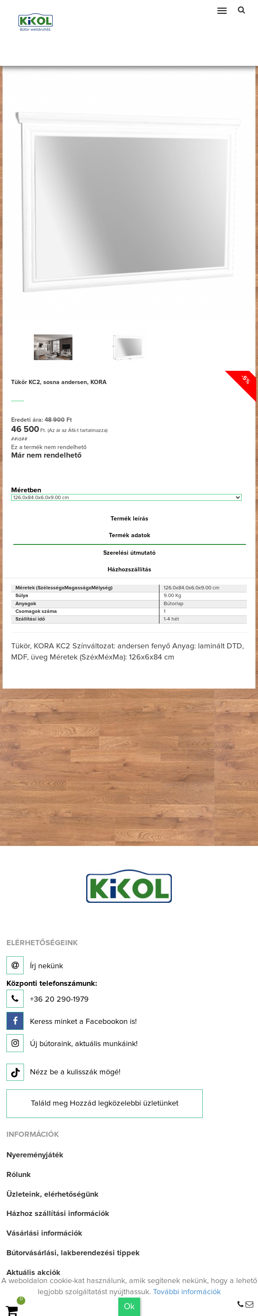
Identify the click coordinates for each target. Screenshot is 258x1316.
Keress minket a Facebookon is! (71, 1021)
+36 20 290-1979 (51, 994)
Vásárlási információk (44, 1233)
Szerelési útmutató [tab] (129, 553)
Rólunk (18, 1175)
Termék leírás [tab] (129, 519)
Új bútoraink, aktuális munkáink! (72, 1043)
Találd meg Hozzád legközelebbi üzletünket (104, 1103)
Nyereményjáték (34, 1155)
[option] (53, 347)
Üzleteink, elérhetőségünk (52, 1194)
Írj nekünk (34, 965)
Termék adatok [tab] (129, 535)
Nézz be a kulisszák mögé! (63, 1072)
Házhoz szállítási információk (57, 1214)
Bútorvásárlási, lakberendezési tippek (73, 1253)
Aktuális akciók (33, 1273)
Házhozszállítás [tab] (129, 570)
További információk (187, 1292)
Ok (129, 1306)
